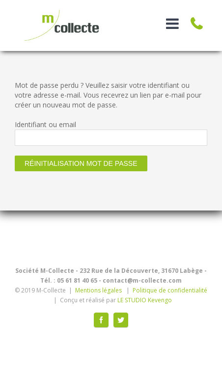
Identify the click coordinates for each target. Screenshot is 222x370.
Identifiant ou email (45, 124)
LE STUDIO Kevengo (144, 300)
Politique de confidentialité (170, 290)
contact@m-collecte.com (142, 280)
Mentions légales (98, 290)
